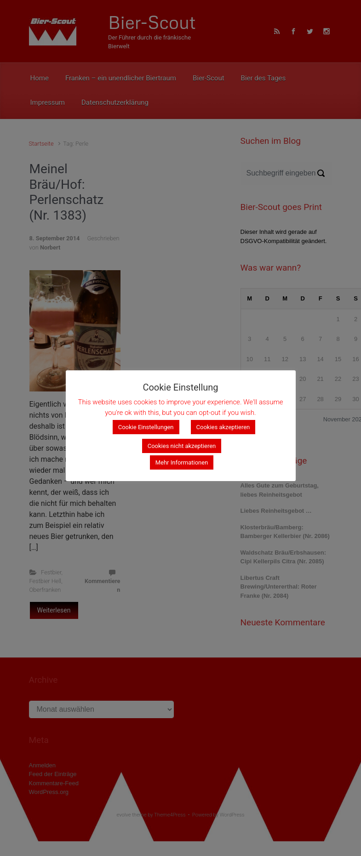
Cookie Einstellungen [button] (146, 427)
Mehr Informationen (181, 462)
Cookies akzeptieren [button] (223, 427)
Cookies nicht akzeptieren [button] (182, 445)
